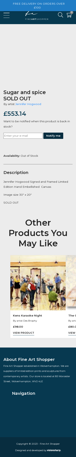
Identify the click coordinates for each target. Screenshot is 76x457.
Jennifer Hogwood (28, 104)
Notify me (53, 135)
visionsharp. (54, 450)
